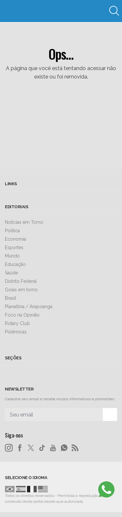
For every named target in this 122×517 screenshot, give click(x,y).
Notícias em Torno (24, 222)
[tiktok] (42, 448)
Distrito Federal (21, 281)
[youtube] (53, 448)
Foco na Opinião (22, 315)
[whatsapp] (64, 448)
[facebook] (20, 448)
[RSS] (75, 448)
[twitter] (31, 448)
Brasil (10, 298)
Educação (15, 264)
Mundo (12, 255)
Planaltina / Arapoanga (28, 306)
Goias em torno (21, 289)
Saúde (11, 272)
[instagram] (9, 448)
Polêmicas (16, 331)
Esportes (14, 247)
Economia (15, 239)
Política (12, 230)
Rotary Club (17, 323)
